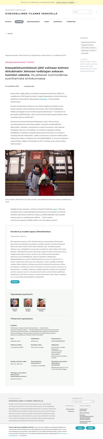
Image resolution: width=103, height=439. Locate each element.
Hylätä (90, 428)
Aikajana (15, 282)
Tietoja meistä (70, 409)
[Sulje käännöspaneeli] (101, 2)
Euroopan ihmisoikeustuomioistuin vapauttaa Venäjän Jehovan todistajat (86, 417)
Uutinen (19, 22)
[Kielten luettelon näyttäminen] (77, 2)
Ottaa (80, 428)
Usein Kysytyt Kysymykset (83, 409)
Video (46, 22)
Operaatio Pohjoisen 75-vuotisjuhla (85, 422)
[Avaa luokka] (93, 401)
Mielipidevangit (33, 22)
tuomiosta (43, 99)
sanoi (55, 209)
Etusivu (8, 22)
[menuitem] (8, 21)
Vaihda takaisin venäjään (65, 2)
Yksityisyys (71, 411)
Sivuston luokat (78, 401)
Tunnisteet (71, 22)
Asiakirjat (57, 22)
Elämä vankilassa (84, 412)
